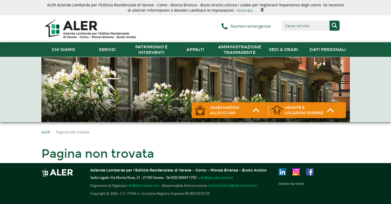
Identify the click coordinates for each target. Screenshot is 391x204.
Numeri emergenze (250, 26)
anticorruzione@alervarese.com (233, 185)
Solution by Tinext (291, 184)
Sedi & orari (283, 49)
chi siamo (63, 49)
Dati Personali (328, 49)
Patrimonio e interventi (151, 49)
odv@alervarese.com (143, 185)
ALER (45, 132)
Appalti (195, 49)
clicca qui (244, 10)
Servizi (107, 49)
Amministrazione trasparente (239, 49)
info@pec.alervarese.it (216, 177)
